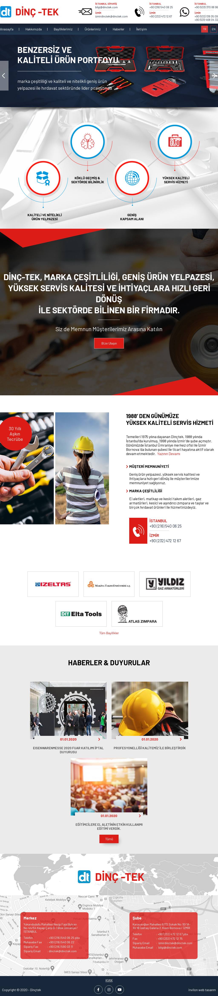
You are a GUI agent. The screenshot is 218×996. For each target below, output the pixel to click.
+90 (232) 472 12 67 (160, 16)
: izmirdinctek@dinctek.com (162, 943)
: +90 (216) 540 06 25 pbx (52, 937)
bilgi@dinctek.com (106, 7)
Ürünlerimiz (93, 29)
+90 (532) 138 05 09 (206, 16)
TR (204, 29)
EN (213, 29)
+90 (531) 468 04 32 (206, 19)
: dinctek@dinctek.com (50, 951)
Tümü (109, 839)
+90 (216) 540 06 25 (161, 7)
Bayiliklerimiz (63, 29)
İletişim (141, 29)
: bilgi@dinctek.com (157, 947)
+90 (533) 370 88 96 (206, 7)
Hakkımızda (33, 29)
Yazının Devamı (168, 453)
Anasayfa (6, 29)
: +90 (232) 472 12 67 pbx (160, 934)
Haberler (118, 29)
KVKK (109, 980)
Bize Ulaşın (109, 343)
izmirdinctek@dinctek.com (111, 16)
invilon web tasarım (202, 990)
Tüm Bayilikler (109, 633)
